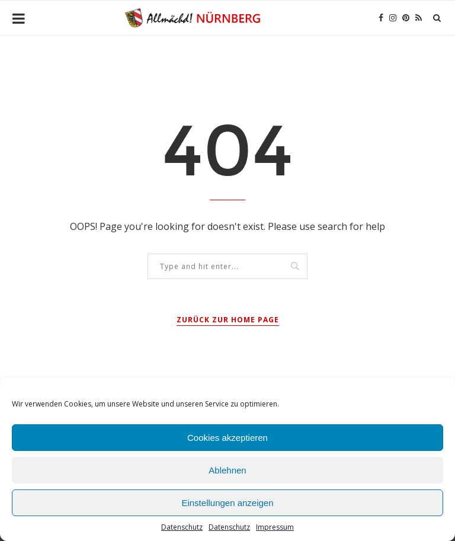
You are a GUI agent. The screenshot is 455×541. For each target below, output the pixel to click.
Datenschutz (182, 527)
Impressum (275, 527)
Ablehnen (227, 470)
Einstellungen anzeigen (227, 503)
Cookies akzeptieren (227, 438)
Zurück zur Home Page (228, 320)
